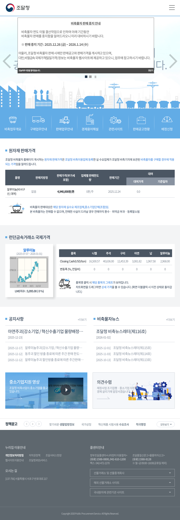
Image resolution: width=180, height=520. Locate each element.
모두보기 (164, 424)
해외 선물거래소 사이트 (106, 482)
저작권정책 (34, 455)
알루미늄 (165, 253)
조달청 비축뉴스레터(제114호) (123, 354)
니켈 (94, 253)
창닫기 (150, 69)
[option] (62, 424)
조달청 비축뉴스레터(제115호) (123, 348)
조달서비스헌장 (54, 455)
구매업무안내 (38, 129)
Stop (95, 77)
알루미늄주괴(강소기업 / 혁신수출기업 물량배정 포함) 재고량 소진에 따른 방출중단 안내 (47, 348)
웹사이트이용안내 (14, 460)
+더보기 (82, 319)
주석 (108, 253)
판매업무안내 (64, 129)
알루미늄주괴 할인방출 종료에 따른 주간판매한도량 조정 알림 (47, 360)
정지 (33, 424)
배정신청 (167, 129)
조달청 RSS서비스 (38, 460)
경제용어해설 (90, 129)
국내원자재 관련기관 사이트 (109, 492)
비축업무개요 (12, 129)
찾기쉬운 (61, 424)
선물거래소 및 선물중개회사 (109, 473)
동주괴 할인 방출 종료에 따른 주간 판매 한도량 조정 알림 (47, 354)
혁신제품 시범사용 (113, 424)
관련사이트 (116, 129)
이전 (7, 61)
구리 (122, 253)
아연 (136, 253)
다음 (173, 61)
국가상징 (86, 424)
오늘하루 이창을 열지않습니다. (29, 69)
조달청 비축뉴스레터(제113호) (123, 360)
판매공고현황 (141, 129)
